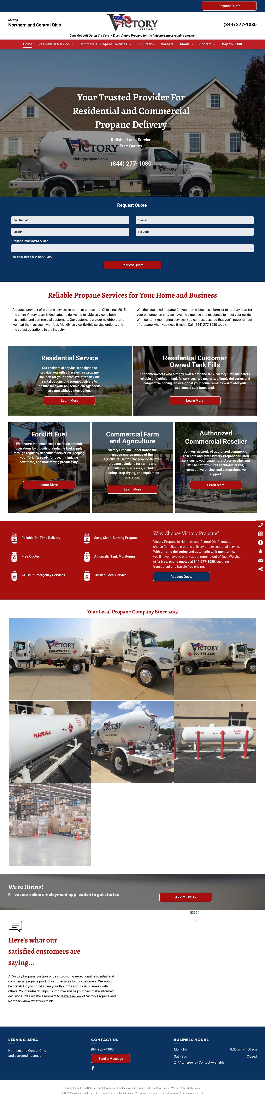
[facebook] (92, 1068)
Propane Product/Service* (29, 241)
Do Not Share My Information (99, 1087)
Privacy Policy (72, 1087)
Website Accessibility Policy (185, 1087)
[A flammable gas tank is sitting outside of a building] (50, 742)
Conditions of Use (126, 1087)
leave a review (71, 996)
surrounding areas (28, 1056)
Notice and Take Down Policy (154, 1087)
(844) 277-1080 (240, 24)
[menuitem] (27, 44)
